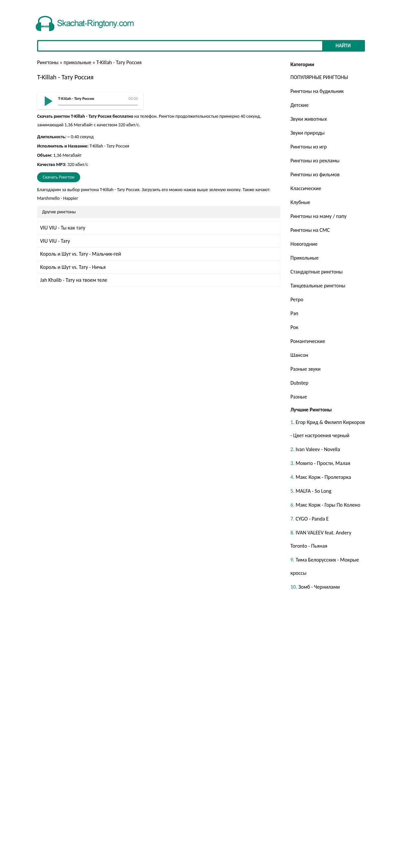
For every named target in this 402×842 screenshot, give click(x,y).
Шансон (299, 355)
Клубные (300, 202)
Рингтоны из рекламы (314, 160)
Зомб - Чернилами (319, 587)
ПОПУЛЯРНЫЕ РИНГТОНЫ (319, 77)
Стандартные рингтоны (316, 272)
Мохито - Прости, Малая (323, 463)
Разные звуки (305, 369)
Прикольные (304, 258)
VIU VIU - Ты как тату (62, 228)
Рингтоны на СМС (310, 230)
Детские (299, 105)
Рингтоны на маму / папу (318, 216)
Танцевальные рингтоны (317, 285)
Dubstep (299, 383)
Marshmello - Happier (57, 198)
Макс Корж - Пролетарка (323, 477)
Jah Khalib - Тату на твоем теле (73, 280)
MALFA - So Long (313, 491)
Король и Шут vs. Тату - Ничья (73, 267)
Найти (343, 46)
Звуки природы (307, 133)
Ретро (296, 299)
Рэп (294, 313)
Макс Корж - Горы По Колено (328, 505)
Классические (305, 188)
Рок (294, 327)
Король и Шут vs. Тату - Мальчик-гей (80, 254)
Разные (298, 397)
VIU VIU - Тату (55, 241)
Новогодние (304, 244)
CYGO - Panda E (312, 519)
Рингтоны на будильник (317, 91)
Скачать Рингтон (59, 177)
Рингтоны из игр (308, 147)
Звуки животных (308, 119)
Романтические (307, 341)
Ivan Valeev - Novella (318, 449)
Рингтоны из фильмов (315, 174)
